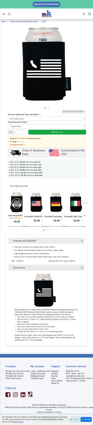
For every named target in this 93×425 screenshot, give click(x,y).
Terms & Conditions (45, 412)
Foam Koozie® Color (18, 122)
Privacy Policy (17, 422)
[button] (44, 107)
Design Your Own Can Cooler (17, 371)
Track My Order (37, 378)
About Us (55, 383)
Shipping (55, 371)
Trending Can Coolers (14, 376)
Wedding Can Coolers (14, 373)
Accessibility (56, 381)
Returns (54, 373)
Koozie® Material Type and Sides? (24, 114)
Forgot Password (38, 373)
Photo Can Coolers (13, 378)
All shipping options (17, 145)
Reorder (54, 376)
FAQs (53, 378)
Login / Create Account (40, 371)
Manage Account (38, 376)
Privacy (58, 412)
